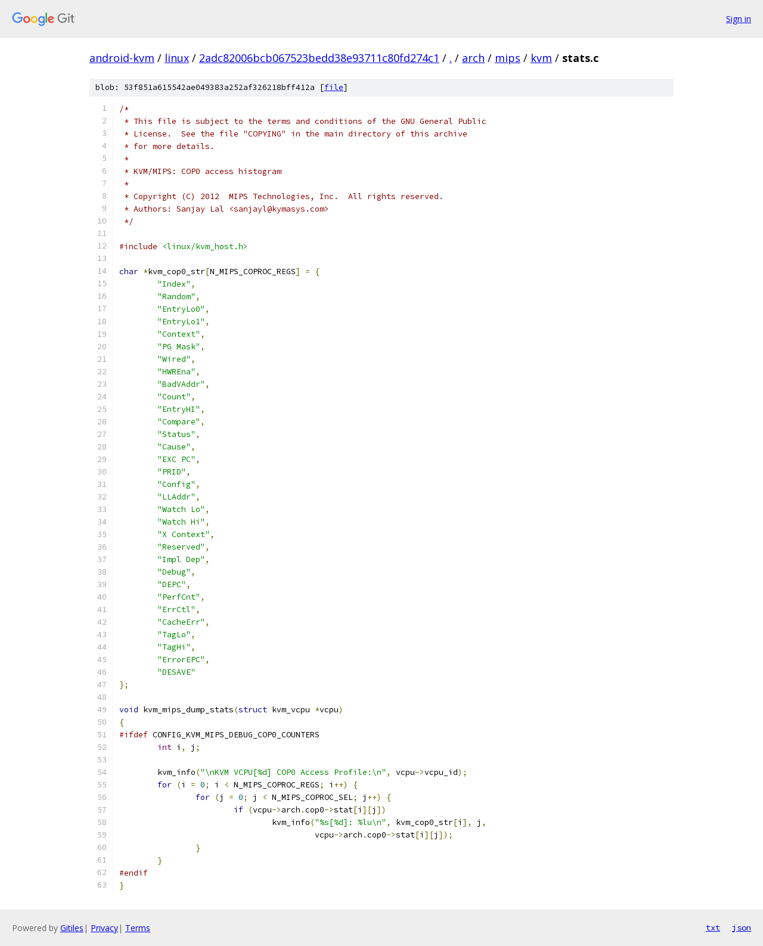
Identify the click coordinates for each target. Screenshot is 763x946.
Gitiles (71, 927)
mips (507, 58)
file (333, 87)
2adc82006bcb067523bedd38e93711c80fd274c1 (319, 58)
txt (713, 927)
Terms (137, 927)
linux (177, 58)
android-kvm (121, 58)
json (741, 927)
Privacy (104, 927)
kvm (541, 58)
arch (473, 58)
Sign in (738, 18)
